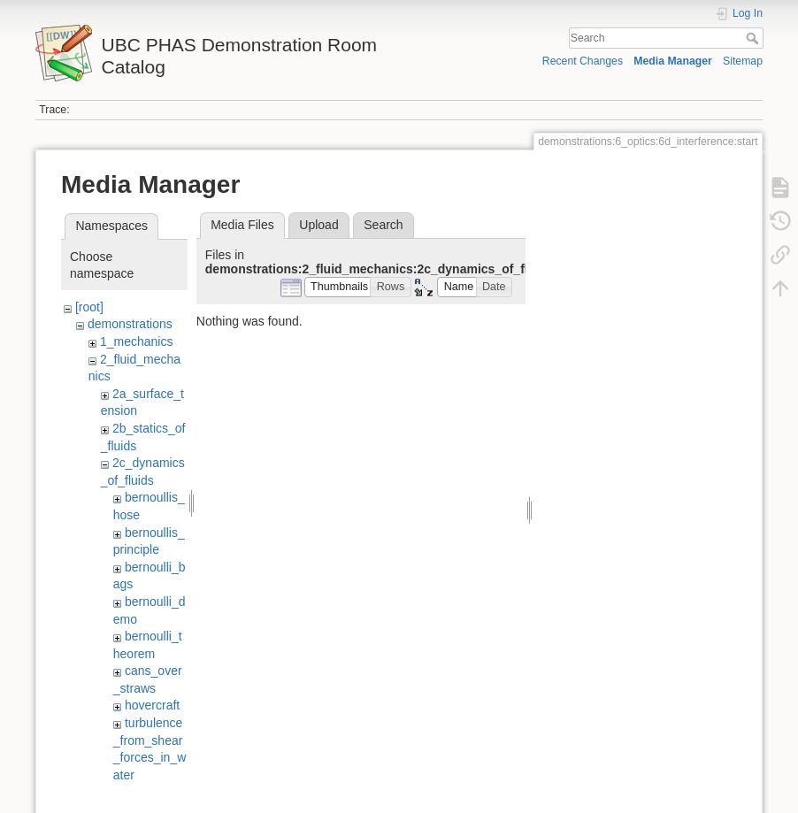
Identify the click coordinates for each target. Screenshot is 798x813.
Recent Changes (582, 61)
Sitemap (743, 61)
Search (754, 38)
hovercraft (152, 705)
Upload (318, 225)
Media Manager (672, 61)
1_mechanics (136, 341)
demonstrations (130, 324)
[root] (89, 307)
